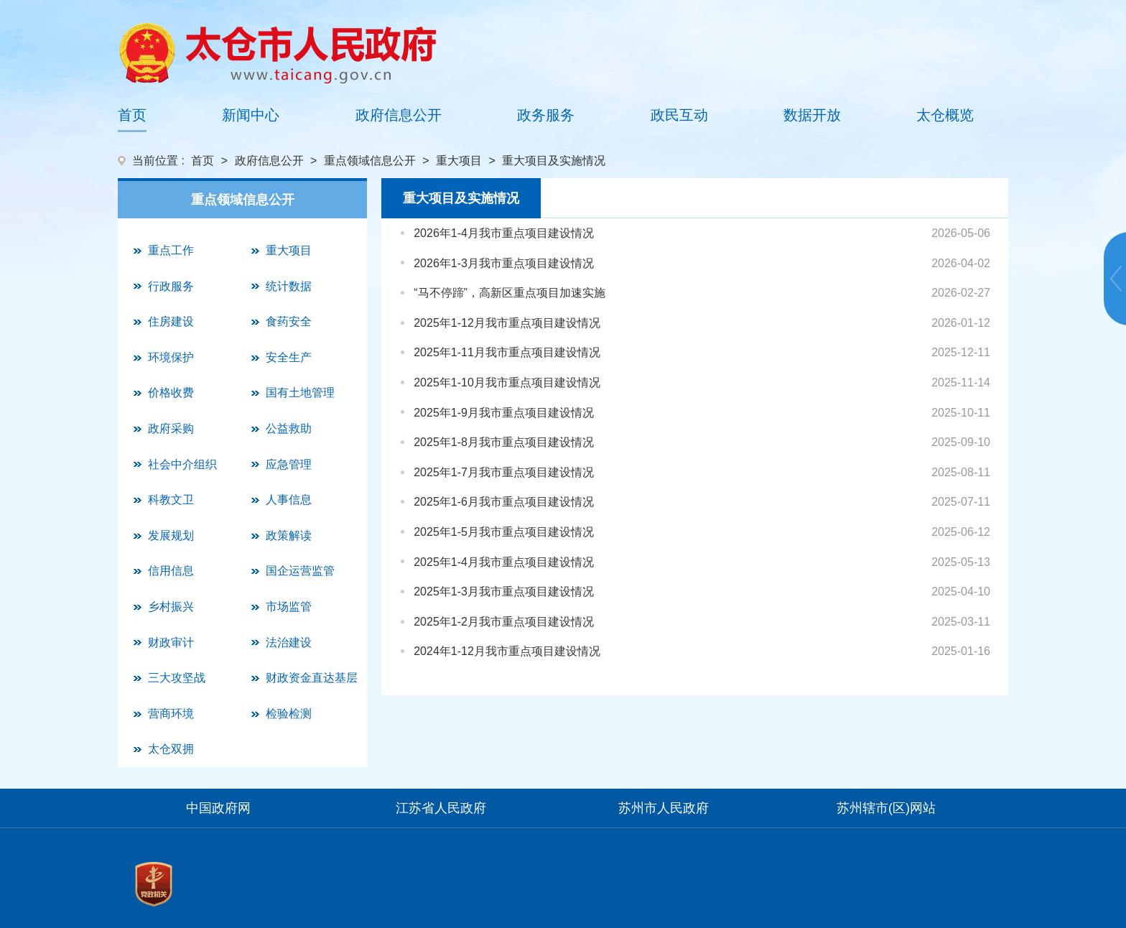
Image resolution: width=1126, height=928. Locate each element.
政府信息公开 (398, 115)
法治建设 (289, 642)
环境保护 (171, 357)
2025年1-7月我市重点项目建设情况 (504, 472)
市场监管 (289, 606)
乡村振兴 (171, 606)
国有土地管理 (300, 392)
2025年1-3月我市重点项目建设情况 (504, 591)
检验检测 (289, 713)
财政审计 (171, 642)
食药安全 (289, 321)
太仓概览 (945, 115)
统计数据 (289, 286)
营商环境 (171, 713)
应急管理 (289, 464)
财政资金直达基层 (312, 678)
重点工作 (171, 250)
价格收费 (171, 392)
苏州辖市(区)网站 (886, 808)
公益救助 (289, 428)
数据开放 (812, 115)
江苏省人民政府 (441, 808)
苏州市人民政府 (663, 808)
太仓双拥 (171, 749)
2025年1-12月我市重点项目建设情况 (507, 323)
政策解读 (289, 535)
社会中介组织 (182, 464)
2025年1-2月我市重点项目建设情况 (504, 622)
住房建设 (171, 321)
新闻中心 (250, 115)
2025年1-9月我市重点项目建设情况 (504, 413)
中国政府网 (218, 808)
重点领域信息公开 (370, 160)
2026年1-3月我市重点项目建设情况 (504, 263)
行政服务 (171, 286)
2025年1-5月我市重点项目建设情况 (504, 532)
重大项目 (459, 160)
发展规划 (171, 535)
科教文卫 (171, 499)
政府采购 (171, 428)
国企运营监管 (300, 571)
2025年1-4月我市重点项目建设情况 (504, 562)
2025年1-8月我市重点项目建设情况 (504, 442)
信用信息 (171, 571)
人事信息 (289, 499)
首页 (132, 115)
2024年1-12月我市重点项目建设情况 (507, 651)
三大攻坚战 (176, 678)
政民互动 (679, 115)
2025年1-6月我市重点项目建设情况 (504, 502)
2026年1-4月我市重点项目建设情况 (504, 233)
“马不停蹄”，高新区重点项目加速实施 (509, 293)
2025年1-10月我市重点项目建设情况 (507, 382)
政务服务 (545, 115)
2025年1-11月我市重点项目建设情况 (507, 352)
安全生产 (289, 357)
